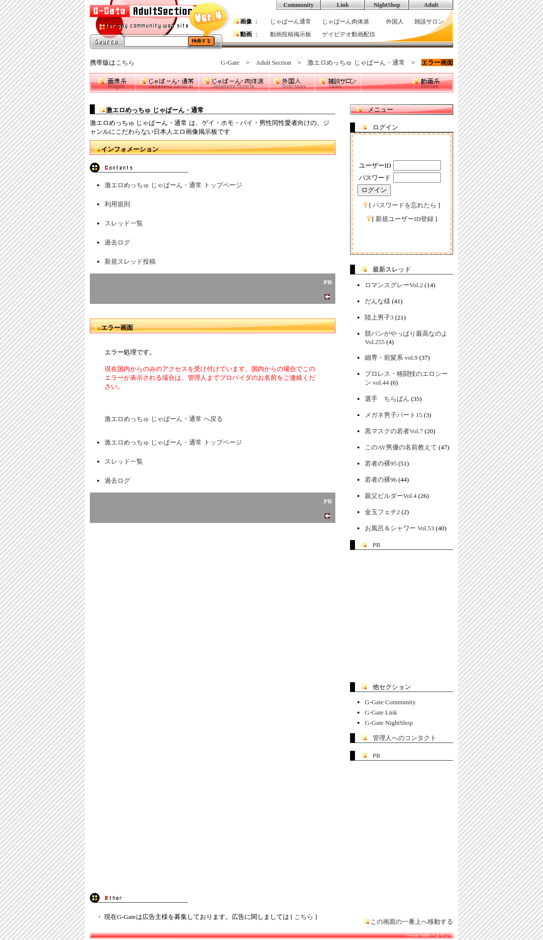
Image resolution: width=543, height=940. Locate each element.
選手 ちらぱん (387, 398)
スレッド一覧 (124, 223)
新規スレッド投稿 (130, 261)
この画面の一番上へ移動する (411, 921)
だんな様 (377, 301)
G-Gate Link (381, 712)
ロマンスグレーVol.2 (394, 285)
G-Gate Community (390, 702)
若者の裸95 (381, 463)
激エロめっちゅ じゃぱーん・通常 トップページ (173, 185)
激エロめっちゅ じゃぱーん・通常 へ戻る (164, 418)
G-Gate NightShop (389, 722)
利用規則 (117, 204)
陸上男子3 (379, 317)
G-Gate (230, 62)
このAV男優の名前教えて (401, 447)
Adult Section (273, 62)
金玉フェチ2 (382, 512)
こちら (125, 62)
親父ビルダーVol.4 (391, 495)
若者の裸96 (381, 479)
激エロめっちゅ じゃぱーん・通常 (356, 62)
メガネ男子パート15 (393, 415)
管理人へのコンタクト (404, 738)
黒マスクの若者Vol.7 (394, 431)
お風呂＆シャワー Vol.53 (399, 528)
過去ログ (117, 242)
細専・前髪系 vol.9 (391, 357)
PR (376, 544)
